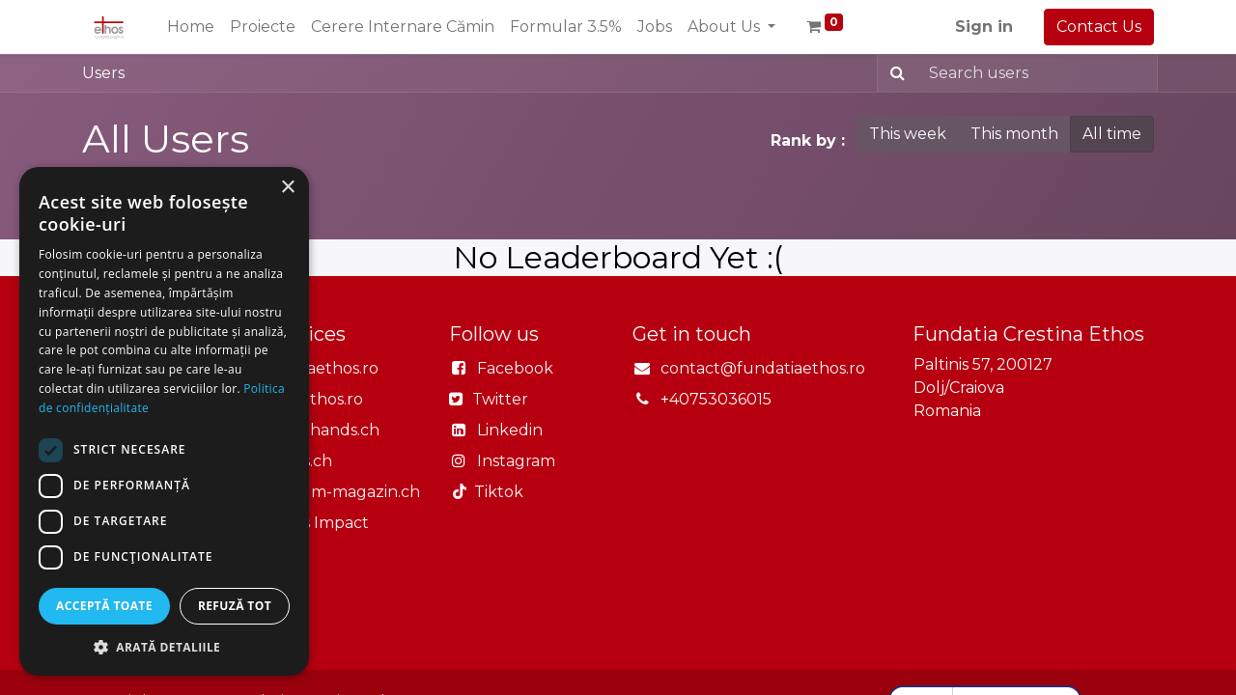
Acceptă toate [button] (104, 606)
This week (907, 134)
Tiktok (494, 492)
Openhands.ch (322, 430)
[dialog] (164, 421)
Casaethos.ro (314, 399)
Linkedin (510, 430)
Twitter (498, 399)
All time (1111, 134)
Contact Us (1098, 26)
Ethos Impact (317, 523)
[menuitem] (190, 27)
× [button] (287, 188)
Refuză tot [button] (234, 606)
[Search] (894, 73)
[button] (164, 646)
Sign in (984, 26)
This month (1014, 134)
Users (103, 73)
